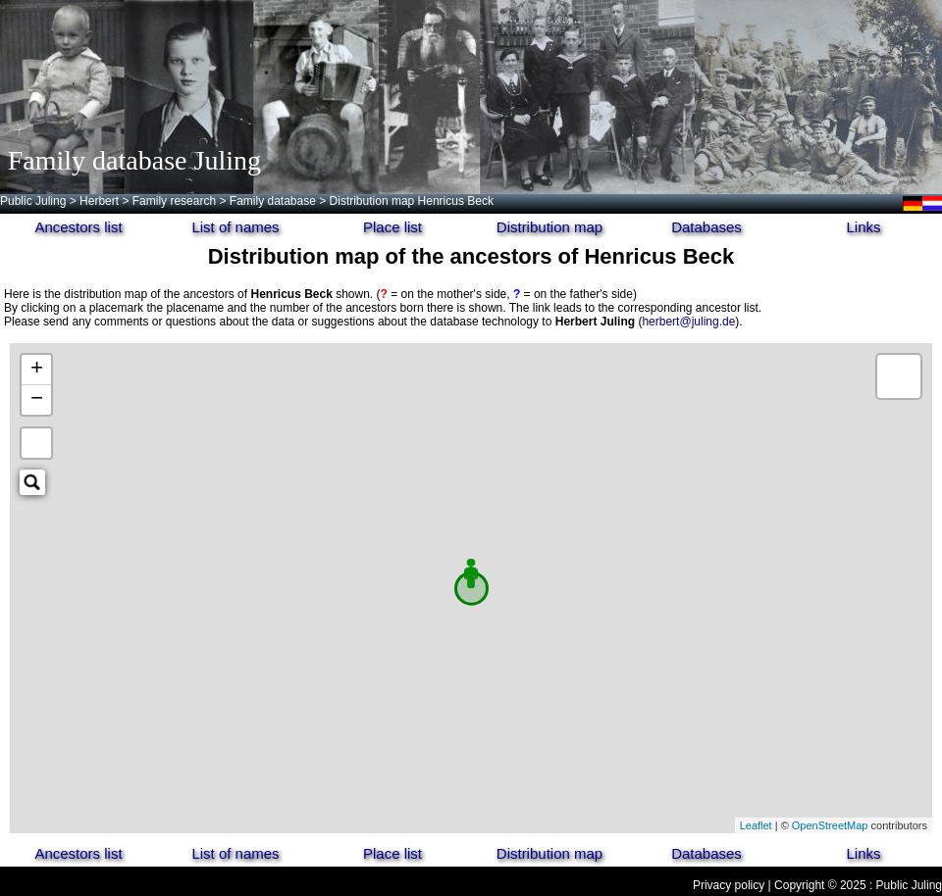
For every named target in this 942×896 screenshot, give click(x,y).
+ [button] (36, 369)
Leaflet (756, 825)
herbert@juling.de (688, 321)
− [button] (36, 400)
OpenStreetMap (830, 825)
